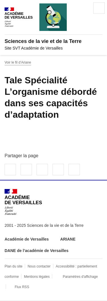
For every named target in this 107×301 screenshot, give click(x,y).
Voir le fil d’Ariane (18, 62)
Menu (99, 8)
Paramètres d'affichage (80, 277)
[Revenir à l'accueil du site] (23, 202)
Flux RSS (22, 287)
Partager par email (58, 169)
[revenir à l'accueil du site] (53, 41)
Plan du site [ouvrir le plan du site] (14, 266)
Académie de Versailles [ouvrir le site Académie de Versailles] (27, 239)
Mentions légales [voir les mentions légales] (37, 277)
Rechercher (83, 8)
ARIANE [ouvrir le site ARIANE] (68, 239)
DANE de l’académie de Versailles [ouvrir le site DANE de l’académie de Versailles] (36, 250)
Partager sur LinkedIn (42, 169)
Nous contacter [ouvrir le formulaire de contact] (39, 266)
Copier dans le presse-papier (74, 169)
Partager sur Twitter (26, 169)
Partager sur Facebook (10, 169)
